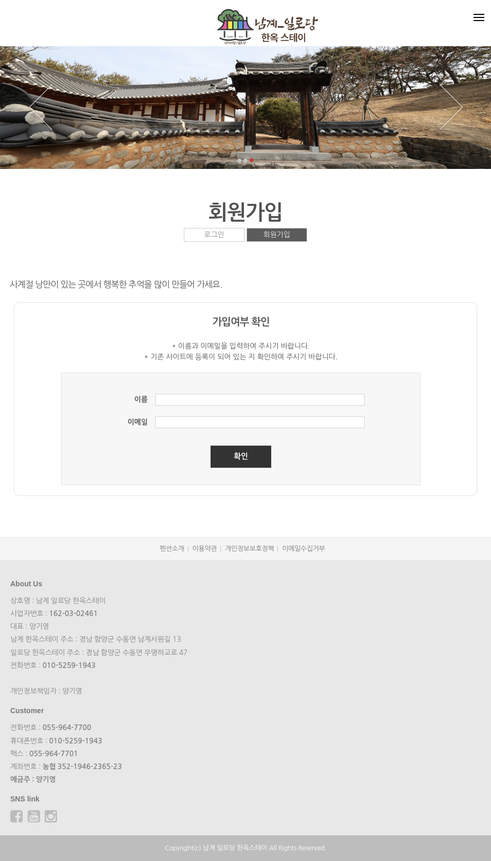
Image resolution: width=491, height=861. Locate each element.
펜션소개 (172, 548)
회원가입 (277, 234)
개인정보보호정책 (249, 548)
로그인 (214, 234)
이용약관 (205, 548)
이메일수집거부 (303, 548)
